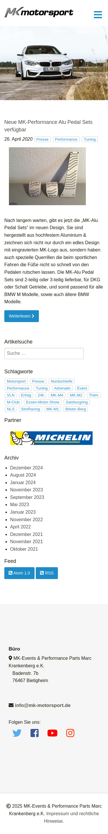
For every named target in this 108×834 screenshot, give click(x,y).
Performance (66, 139)
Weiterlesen (21, 316)
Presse (42, 139)
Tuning (90, 139)
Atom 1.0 (19, 573)
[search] (44, 353)
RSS (47, 573)
